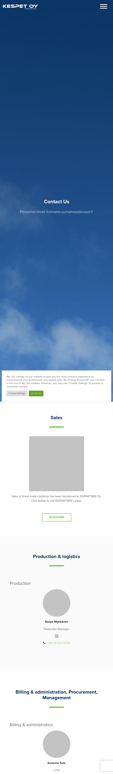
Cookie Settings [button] (17, 393)
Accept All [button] (36, 393)
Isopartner (56, 517)
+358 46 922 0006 (58, 643)
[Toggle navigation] (103, 7)
